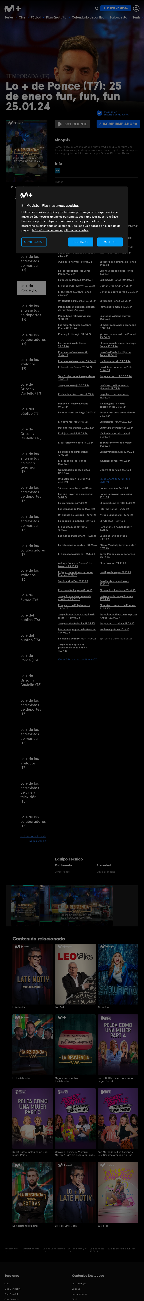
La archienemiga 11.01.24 (72, 502)
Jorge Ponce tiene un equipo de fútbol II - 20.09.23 (76, 616)
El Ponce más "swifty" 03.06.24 (76, 285)
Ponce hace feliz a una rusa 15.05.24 (74, 317)
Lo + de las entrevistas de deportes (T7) (30, 313)
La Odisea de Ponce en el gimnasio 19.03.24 (114, 387)
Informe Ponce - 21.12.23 (114, 508)
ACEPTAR (110, 242)
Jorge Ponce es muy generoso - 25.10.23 (118, 555)
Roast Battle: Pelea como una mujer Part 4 (115, 1080)
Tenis (136, 17)
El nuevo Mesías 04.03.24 (73, 421)
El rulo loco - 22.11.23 (112, 520)
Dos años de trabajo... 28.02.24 (76, 427)
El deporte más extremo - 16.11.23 (73, 528)
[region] (72, 220)
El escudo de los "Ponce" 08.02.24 (73, 462)
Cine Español (11, 1294)
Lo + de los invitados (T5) (29, 763)
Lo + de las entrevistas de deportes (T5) (30, 707)
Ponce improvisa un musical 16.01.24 (116, 495)
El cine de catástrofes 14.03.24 (76, 394)
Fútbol (36, 17)
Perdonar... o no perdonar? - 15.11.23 (117, 528)
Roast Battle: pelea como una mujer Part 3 (29, 1153)
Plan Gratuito (56, 17)
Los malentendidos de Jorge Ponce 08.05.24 (74, 326)
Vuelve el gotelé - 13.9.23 (114, 629)
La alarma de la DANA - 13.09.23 (77, 638)
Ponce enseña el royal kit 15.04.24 (73, 354)
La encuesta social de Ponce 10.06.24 (116, 272)
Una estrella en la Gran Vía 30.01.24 (74, 480)
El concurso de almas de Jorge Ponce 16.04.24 (118, 345)
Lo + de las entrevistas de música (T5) (29, 736)
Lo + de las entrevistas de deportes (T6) (30, 494)
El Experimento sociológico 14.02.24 (116, 444)
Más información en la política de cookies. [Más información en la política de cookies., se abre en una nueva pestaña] (60, 230)
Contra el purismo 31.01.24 (115, 469)
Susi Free (103, 1225)
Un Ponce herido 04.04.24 (115, 361)
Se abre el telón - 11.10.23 (73, 581)
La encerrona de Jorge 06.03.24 (77, 412)
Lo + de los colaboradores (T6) (33, 550)
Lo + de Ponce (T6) (29, 597)
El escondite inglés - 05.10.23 (75, 590)
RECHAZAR (80, 242)
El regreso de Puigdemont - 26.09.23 (74, 607)
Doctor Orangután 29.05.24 (116, 285)
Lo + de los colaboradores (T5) (33, 821)
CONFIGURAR (34, 242)
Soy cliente (72, 124)
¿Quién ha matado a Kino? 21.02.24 (115, 435)
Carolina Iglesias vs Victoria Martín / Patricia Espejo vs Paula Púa (74, 1153)
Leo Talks (60, 1007)
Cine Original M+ (12, 1289)
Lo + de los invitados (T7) (29, 364)
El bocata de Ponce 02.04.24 (75, 367)
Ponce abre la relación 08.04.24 (77, 361)
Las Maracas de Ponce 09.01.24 (76, 508)
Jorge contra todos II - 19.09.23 (76, 623)
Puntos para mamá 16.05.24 (116, 306)
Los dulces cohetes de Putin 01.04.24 (116, 369)
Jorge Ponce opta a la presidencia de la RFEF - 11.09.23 (72, 647)
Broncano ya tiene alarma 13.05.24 (115, 317)
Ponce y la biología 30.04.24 (74, 334)
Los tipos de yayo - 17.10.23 (115, 572)
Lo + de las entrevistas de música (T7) (29, 263)
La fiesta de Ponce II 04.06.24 (75, 279)
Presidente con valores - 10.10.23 (114, 583)
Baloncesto (118, 17)
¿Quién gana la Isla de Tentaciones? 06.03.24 (113, 405)
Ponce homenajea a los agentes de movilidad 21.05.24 (76, 308)
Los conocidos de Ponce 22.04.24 (72, 345)
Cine (22, 17)
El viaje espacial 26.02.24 (73, 433)
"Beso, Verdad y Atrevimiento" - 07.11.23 (119, 546)
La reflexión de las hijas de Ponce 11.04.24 (115, 354)
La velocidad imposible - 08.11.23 (77, 544)
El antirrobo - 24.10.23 (113, 563)
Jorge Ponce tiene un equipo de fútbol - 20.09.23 (118, 616)
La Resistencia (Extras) (25, 1225)
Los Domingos (79, 1283)
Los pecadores (79, 1294)
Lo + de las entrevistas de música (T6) (29, 523)
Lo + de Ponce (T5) (29, 657)
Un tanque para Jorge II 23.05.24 (119, 291)
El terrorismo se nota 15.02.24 (75, 442)
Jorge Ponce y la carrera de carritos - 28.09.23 (74, 598)
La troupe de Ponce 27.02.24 (116, 427)
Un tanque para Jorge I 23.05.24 (77, 300)
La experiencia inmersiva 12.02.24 (73, 453)
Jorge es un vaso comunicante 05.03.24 (118, 414)
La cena (76, 1289)
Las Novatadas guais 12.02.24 (117, 451)
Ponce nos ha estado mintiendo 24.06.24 (76, 254)
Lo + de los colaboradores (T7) (33, 339)
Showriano (104, 1007)
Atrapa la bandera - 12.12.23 (116, 514)
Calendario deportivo (88, 17)
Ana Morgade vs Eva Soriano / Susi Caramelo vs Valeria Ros (116, 1153)
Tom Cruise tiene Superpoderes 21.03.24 (76, 378)
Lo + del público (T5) (30, 637)
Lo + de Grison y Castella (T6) (30, 433)
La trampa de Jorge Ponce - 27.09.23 (116, 598)
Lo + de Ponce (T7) (29, 287)
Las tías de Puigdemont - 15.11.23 (77, 535)
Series (9, 17)
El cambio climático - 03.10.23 (118, 590)
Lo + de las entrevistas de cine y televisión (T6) (29, 463)
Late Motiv (18, 1007)
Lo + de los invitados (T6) (29, 575)
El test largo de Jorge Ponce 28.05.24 (74, 293)
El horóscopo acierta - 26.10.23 (76, 553)
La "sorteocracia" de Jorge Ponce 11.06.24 (74, 272)
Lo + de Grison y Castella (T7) (30, 388)
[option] (25, 905)
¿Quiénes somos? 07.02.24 (115, 460)
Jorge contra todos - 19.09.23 (117, 623)
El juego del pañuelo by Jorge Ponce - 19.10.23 (75, 574)
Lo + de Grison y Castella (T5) (30, 680)
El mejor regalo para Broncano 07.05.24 (118, 326)
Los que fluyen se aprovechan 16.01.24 (75, 495)
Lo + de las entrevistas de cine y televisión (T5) (29, 792)
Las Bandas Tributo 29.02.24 (116, 421)
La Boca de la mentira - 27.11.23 (76, 520)
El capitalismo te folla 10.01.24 (117, 502)
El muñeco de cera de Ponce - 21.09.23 (118, 607)
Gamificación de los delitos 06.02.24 (74, 471)
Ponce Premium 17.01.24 (114, 487)
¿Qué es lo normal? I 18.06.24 (75, 261)
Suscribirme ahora (116, 8)
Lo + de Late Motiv (66, 1225)
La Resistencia (21, 1078)
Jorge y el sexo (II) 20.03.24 (116, 376)
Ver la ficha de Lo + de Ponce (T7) (78, 659)
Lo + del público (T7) (30, 411)
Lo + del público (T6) (30, 617)
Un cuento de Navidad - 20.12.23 (77, 514)
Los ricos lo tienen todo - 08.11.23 (114, 537)
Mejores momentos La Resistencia (68, 1080)
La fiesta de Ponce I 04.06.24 (117, 279)
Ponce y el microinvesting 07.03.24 (73, 405)
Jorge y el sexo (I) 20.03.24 (73, 385)
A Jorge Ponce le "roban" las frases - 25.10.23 (75, 565)
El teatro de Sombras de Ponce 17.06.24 (118, 263)
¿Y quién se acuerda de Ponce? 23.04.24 (118, 336)
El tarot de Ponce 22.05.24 (115, 300)
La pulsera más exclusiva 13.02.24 (114, 396)
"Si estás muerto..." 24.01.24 (75, 487)
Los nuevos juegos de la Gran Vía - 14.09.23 (77, 631)
